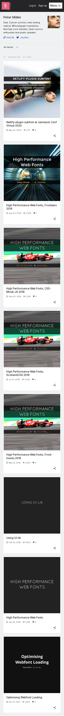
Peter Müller (12, 17)
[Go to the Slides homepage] (5, 6)
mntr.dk (8, 37)
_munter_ (23, 37)
